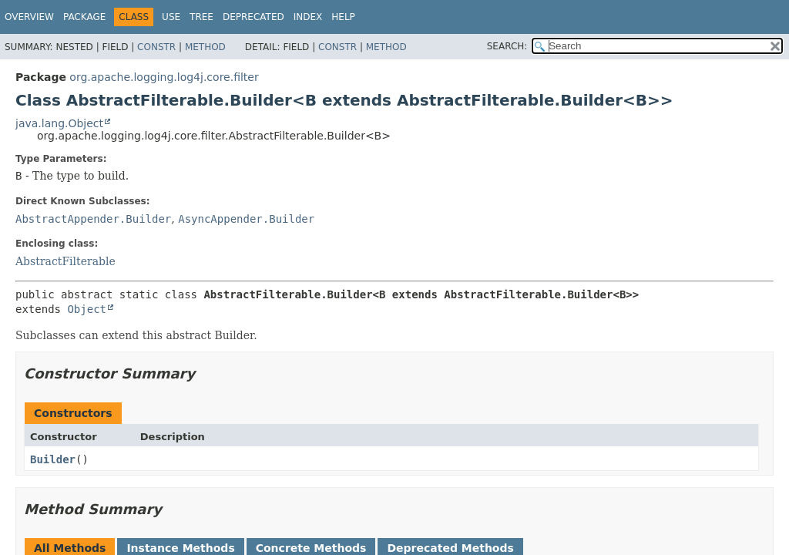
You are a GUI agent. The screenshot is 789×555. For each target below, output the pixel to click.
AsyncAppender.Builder (246, 219)
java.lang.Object (59, 123)
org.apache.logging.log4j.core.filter (163, 77)
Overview (29, 17)
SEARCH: (507, 46)
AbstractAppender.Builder (93, 219)
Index (308, 17)
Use (171, 17)
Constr (156, 47)
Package (84, 17)
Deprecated (253, 17)
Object (86, 309)
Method (205, 47)
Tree (201, 17)
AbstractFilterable (65, 261)
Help (343, 17)
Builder (53, 459)
